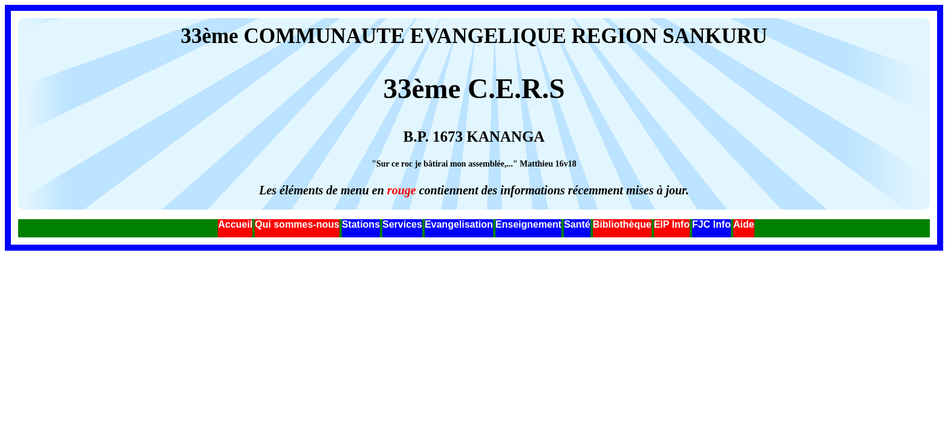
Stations (361, 224)
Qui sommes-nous (297, 224)
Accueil (235, 224)
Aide (743, 224)
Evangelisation (459, 224)
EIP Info (672, 224)
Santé (577, 224)
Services (402, 224)
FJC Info (711, 224)
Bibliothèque (622, 224)
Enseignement (528, 224)
